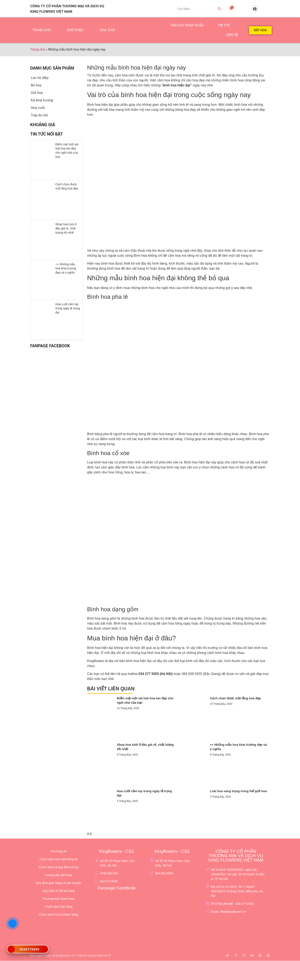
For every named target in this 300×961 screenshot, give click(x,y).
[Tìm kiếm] (219, 8)
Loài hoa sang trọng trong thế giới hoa (238, 791)
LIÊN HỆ (232, 35)
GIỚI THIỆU (75, 30)
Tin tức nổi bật (46, 134)
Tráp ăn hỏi (39, 115)
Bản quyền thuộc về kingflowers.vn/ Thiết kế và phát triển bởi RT (70, 955)
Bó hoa (36, 85)
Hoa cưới (38, 108)
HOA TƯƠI (107, 30)
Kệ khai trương (42, 100)
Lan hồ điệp (40, 78)
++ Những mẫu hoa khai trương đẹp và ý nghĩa (65, 268)
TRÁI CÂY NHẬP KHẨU (187, 25)
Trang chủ (37, 49)
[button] (260, 30)
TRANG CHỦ (41, 30)
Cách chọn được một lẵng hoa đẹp (235, 698)
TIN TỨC (224, 25)
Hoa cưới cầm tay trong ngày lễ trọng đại (67, 308)
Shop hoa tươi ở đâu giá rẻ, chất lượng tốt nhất (66, 228)
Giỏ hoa (37, 93)
